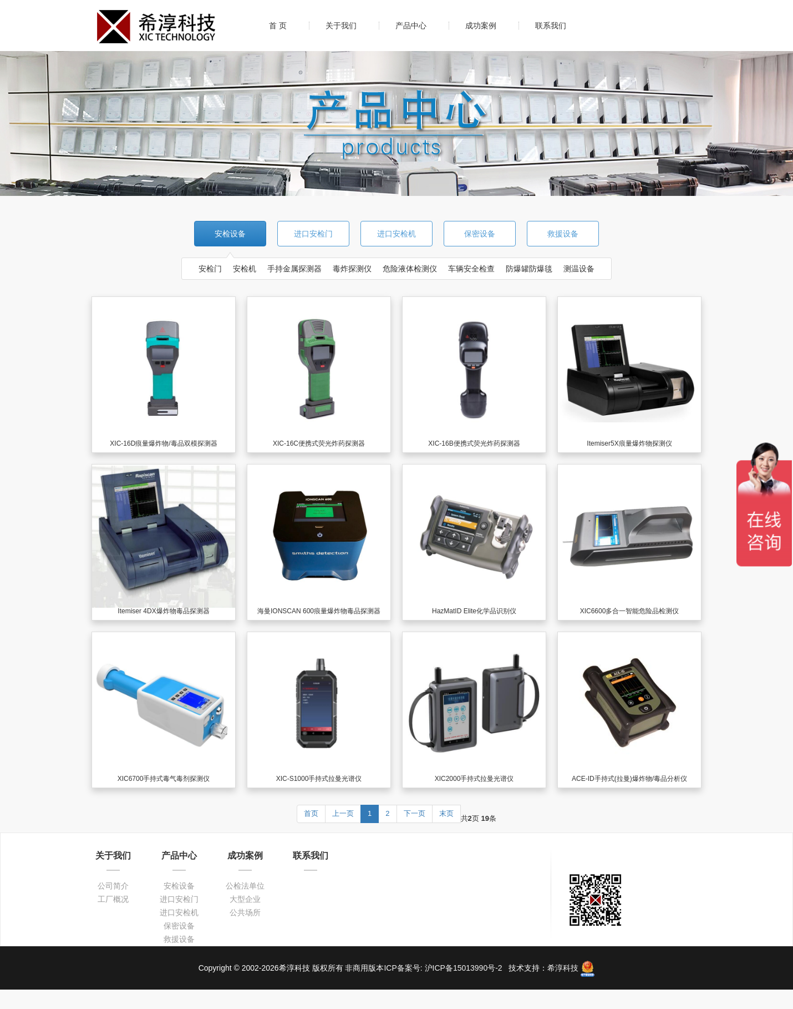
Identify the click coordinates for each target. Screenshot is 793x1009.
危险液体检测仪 (410, 268)
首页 (311, 813)
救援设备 (562, 233)
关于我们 (341, 25)
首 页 (278, 25)
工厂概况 (113, 899)
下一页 (414, 813)
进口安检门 (313, 233)
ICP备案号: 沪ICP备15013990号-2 (444, 967)
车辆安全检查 (471, 268)
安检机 (244, 268)
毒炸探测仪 (352, 268)
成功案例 (480, 25)
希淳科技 (562, 967)
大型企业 (245, 899)
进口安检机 (396, 233)
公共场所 (245, 912)
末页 (446, 813)
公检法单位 (245, 885)
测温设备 (578, 268)
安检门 (210, 268)
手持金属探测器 (294, 268)
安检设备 (230, 233)
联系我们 (550, 25)
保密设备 (479, 233)
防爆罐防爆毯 (529, 268)
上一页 (343, 813)
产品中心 (410, 25)
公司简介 (113, 885)
